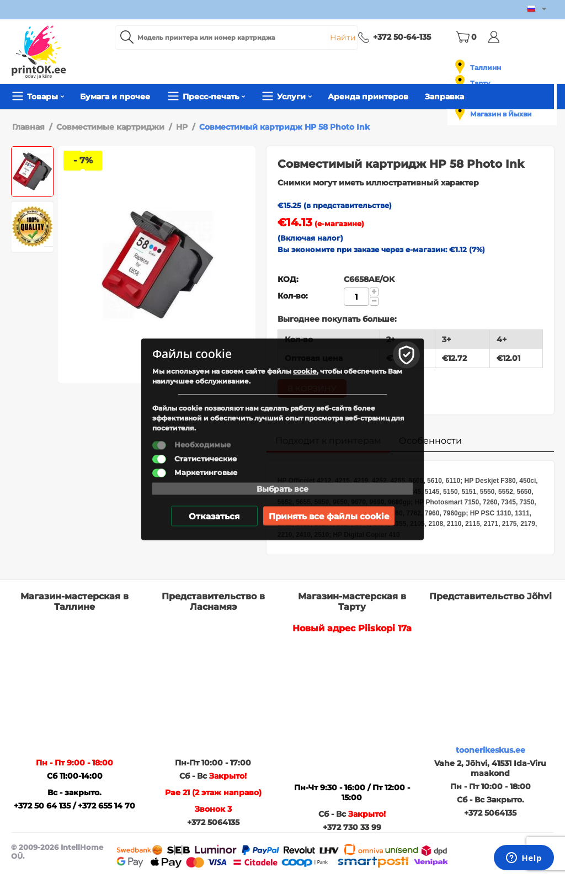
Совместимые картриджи (110, 127)
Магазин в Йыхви (501, 114)
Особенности (430, 440)
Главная (28, 127)
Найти (343, 37)
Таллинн (485, 67)
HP (182, 127)
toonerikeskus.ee (490, 750)
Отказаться (214, 515)
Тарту (480, 83)
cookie (305, 370)
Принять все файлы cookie (329, 515)
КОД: (288, 279)
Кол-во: (293, 296)
